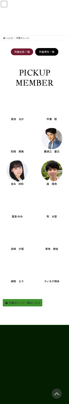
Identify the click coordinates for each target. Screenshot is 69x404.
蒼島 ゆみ (17, 216)
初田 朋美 (17, 151)
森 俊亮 (52, 183)
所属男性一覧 (46, 51)
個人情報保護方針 (11, 369)
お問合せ (7, 382)
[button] (22, 302)
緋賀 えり (17, 281)
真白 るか (17, 119)
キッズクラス (9, 348)
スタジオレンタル (11, 355)
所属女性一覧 (22, 51)
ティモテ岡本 (51, 281)
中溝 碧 (52, 119)
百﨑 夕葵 (17, 248)
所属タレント (9, 335)
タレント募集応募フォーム (16, 376)
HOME (6, 328)
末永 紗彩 (17, 183)
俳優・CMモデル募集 (13, 341)
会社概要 (7, 362)
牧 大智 (52, 216)
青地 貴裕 (51, 248)
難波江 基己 (51, 151)
